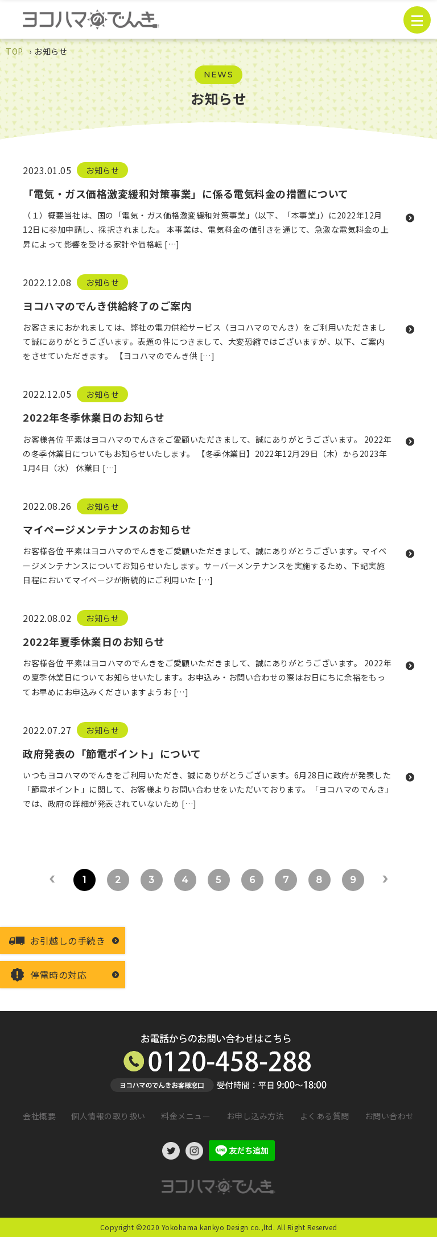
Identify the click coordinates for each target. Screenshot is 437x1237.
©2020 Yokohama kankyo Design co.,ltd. (205, 1227)
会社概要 (39, 1115)
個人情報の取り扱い (108, 1115)
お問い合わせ (389, 1115)
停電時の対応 (58, 975)
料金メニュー (186, 1115)
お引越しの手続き (67, 940)
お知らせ (102, 170)
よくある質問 (324, 1115)
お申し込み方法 (255, 1115)
